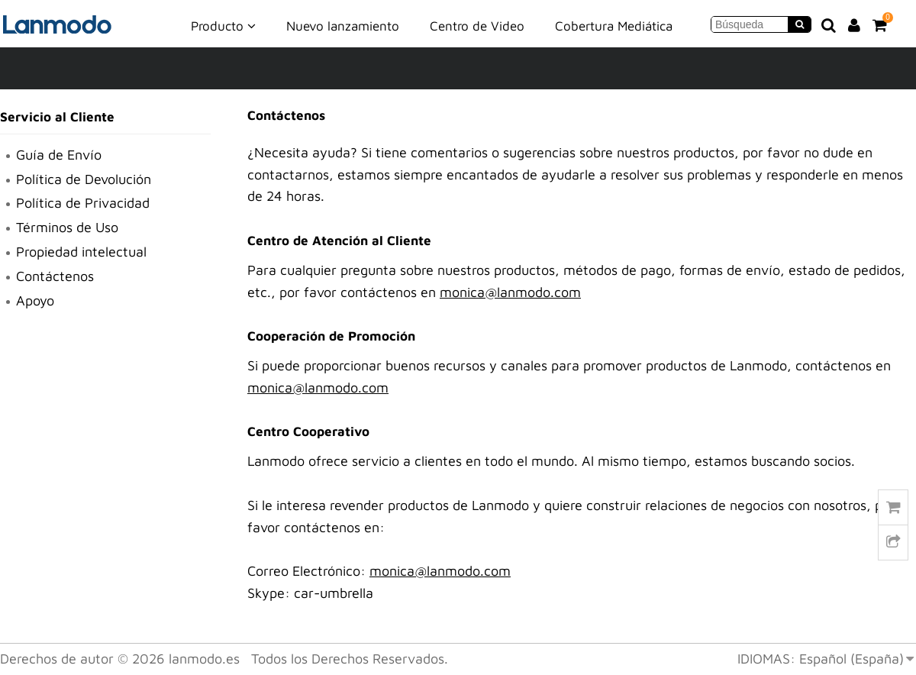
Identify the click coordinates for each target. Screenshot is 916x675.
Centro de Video (477, 26)
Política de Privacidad (83, 203)
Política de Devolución (83, 179)
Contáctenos (55, 276)
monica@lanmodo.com (510, 292)
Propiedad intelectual (81, 252)
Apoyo (35, 300)
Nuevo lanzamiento (342, 26)
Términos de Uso (67, 227)
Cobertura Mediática (613, 26)
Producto (223, 25)
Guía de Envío (59, 155)
